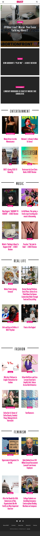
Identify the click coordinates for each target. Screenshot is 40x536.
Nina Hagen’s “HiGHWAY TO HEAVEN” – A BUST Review (10, 212)
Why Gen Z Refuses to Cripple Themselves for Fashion (10, 379)
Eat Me (10, 284)
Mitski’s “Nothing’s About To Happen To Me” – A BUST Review (10, 246)
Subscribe (20, 525)
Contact (13, 525)
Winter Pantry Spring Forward (10, 290)
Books (29, 164)
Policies (35, 525)
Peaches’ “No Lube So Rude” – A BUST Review (30, 245)
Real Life (10, 322)
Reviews (20, 59)
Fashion (20, 348)
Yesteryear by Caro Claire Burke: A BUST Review (29, 170)
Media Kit (28, 525)
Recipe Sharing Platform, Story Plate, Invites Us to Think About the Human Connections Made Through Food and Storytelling (30, 294)
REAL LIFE (20, 260)
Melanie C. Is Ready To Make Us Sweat (29, 139)
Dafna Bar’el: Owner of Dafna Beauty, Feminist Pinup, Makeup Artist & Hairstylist (10, 416)
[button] (3, 2)
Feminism (20, 22)
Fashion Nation (10, 408)
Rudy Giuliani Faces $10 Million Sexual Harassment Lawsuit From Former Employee (30, 463)
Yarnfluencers (29, 412)
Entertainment (20, 87)
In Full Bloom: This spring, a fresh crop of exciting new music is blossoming (30, 213)
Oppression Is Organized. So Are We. (10, 461)
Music (20, 183)
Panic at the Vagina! (30, 327)
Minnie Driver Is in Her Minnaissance (10, 139)
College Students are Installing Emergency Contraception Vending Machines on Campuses (30, 501)
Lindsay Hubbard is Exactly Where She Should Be (20, 92)
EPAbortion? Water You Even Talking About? (20, 28)
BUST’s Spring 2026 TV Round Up (10, 170)
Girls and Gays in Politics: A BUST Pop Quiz (10, 328)
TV (10, 164)
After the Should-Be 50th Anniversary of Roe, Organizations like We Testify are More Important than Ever (10, 503)
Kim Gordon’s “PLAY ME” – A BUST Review (20, 62)
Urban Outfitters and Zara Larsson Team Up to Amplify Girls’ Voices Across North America (29, 380)
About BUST (6, 525)
